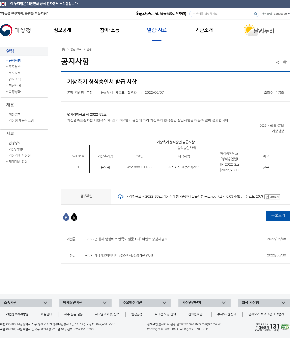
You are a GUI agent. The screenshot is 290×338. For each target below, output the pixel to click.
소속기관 (10, 303)
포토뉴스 (15, 67)
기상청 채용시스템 (21, 120)
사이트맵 (266, 14)
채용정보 (15, 114)
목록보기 (278, 216)
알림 (89, 49)
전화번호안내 (196, 314)
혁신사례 (15, 85)
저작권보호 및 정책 (107, 314)
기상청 (15, 30)
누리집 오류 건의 (165, 314)
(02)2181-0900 (83, 329)
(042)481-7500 (105, 324)
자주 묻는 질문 (73, 314)
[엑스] (74, 217)
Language (280, 14)
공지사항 (15, 60)
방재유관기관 (72, 303)
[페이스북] (66, 217)
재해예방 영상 (18, 162)
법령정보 (15, 143)
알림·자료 (75, 49)
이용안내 (46, 314)
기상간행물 (16, 149)
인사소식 (15, 79)
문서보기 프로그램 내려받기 (266, 314)
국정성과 (15, 92)
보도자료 (15, 73)
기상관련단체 (191, 303)
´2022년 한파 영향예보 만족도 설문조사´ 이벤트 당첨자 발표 (185, 239)
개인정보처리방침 (17, 314)
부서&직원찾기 (226, 314)
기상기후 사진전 (20, 155)
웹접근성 (137, 314)
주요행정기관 (132, 303)
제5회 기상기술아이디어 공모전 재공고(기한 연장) (185, 255)
